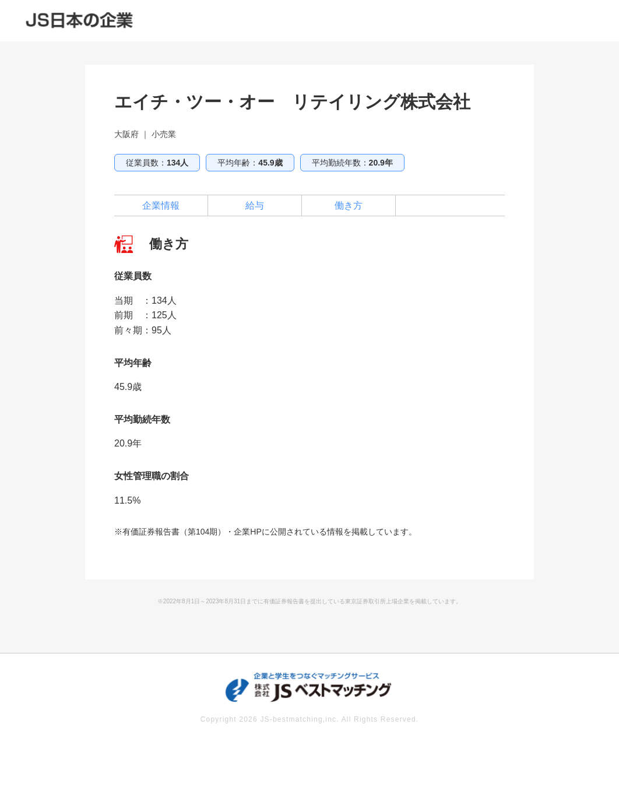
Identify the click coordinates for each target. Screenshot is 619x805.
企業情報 (161, 205)
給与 (254, 205)
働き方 (349, 205)
